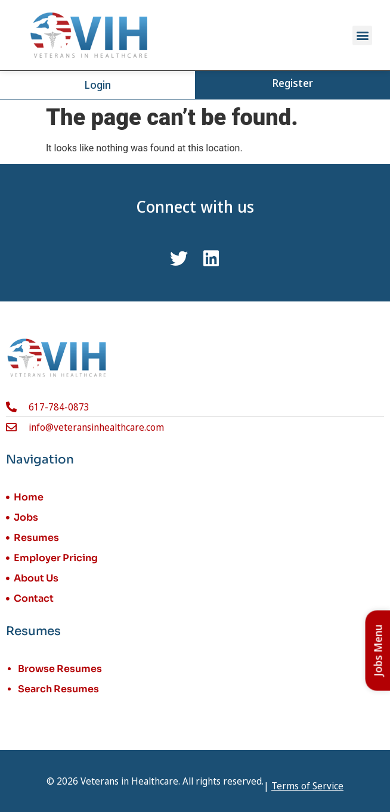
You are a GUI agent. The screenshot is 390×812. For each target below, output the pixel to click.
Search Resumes (58, 689)
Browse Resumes (60, 668)
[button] (362, 35)
